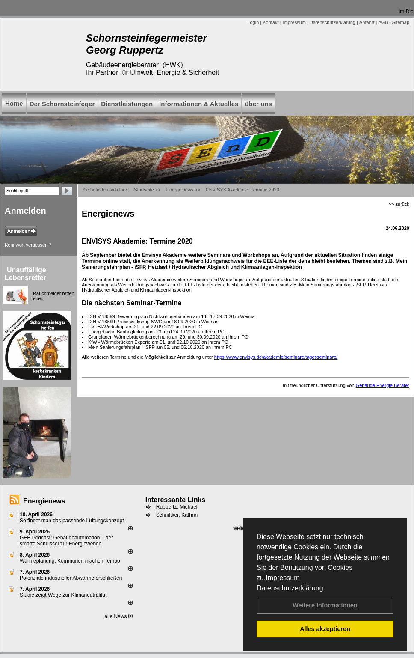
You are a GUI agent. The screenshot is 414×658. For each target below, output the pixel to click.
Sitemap (400, 22)
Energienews (44, 501)
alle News (118, 616)
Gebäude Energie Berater (382, 385)
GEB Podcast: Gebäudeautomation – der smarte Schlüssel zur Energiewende (66, 541)
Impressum (282, 577)
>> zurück (399, 204)
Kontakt (270, 22)
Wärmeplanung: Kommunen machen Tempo (70, 561)
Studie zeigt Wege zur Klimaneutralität (63, 595)
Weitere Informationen (325, 605)
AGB (383, 22)
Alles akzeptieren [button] (325, 628)
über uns (258, 103)
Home (14, 103)
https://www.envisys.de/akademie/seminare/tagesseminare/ (276, 357)
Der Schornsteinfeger (62, 103)
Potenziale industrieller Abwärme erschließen (71, 578)
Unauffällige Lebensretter (25, 273)
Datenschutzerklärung (290, 588)
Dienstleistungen (127, 103)
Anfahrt (366, 22)
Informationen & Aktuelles (198, 103)
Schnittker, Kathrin (177, 515)
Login (253, 22)
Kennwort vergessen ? (28, 244)
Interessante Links (175, 499)
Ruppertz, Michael (177, 507)
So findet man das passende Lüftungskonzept (72, 521)
